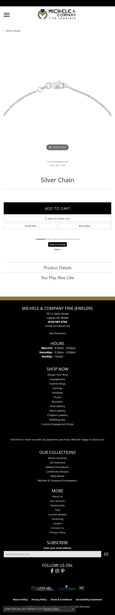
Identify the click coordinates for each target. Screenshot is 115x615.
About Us (57, 496)
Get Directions (57, 333)
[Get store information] (57, 326)
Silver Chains (13, 30)
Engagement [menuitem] (57, 379)
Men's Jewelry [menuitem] (57, 410)
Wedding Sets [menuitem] (57, 419)
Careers (57, 523)
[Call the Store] (57, 322)
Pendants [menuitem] (57, 392)
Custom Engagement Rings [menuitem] (57, 424)
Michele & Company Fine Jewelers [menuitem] (57, 480)
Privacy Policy (58, 532)
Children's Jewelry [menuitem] (57, 415)
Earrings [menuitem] (58, 388)
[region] (57, 98)
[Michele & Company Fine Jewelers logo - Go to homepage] (57, 14)
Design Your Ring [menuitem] (57, 374)
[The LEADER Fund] (66, 588)
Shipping (30, 226)
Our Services (57, 501)
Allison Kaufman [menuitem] (57, 458)
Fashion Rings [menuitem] (57, 383)
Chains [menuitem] (58, 397)
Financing (57, 519)
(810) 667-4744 (57, 165)
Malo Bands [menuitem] (57, 476)
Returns (84, 226)
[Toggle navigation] (6, 15)
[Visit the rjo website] (81, 588)
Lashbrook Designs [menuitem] (57, 471)
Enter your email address (57, 547)
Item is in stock (57, 244)
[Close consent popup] (73, 609)
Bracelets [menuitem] (57, 401)
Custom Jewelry (57, 514)
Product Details (58, 267)
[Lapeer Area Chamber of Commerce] (43, 588)
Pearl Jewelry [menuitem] (57, 406)
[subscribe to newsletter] (106, 554)
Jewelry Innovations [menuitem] (57, 467)
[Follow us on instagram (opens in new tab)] (57, 571)
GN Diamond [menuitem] (57, 462)
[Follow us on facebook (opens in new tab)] (52, 571)
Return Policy (20, 599)
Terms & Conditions (61, 599)
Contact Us (57, 528)
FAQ (57, 510)
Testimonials (57, 505)
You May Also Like (57, 277)
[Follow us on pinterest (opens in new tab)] (62, 571)
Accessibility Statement (89, 599)
